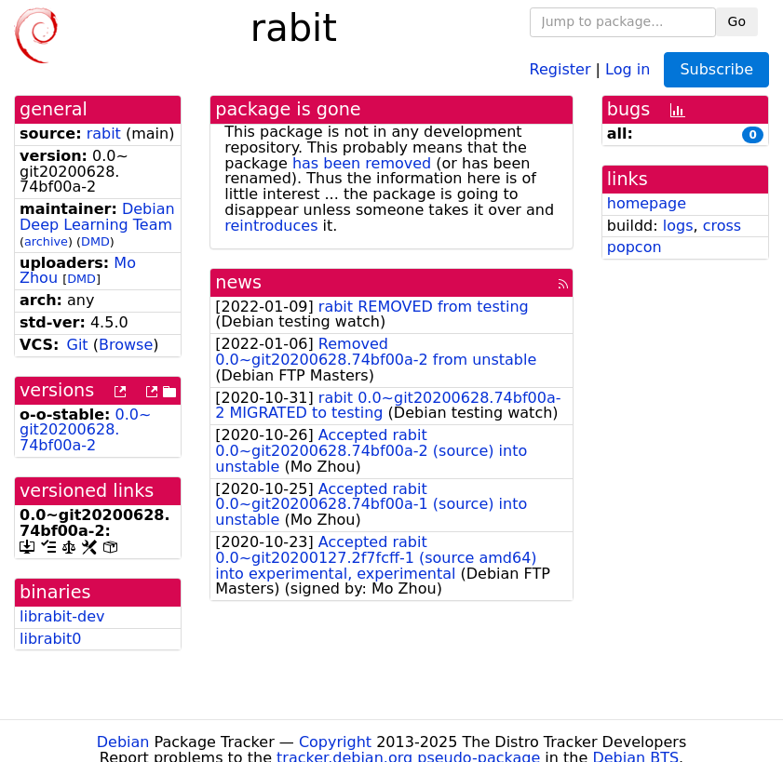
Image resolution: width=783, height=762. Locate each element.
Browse (126, 345)
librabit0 (50, 639)
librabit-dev (62, 616)
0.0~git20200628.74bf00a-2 (85, 430)
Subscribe (716, 69)
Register (560, 68)
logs (678, 225)
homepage (646, 203)
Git (77, 345)
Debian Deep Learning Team (97, 217)
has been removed (361, 163)
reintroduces (270, 225)
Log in (627, 68)
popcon (634, 247)
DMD (95, 241)
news (238, 282)
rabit (104, 133)
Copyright (335, 742)
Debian (123, 742)
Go (737, 21)
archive (46, 241)
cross (722, 225)
